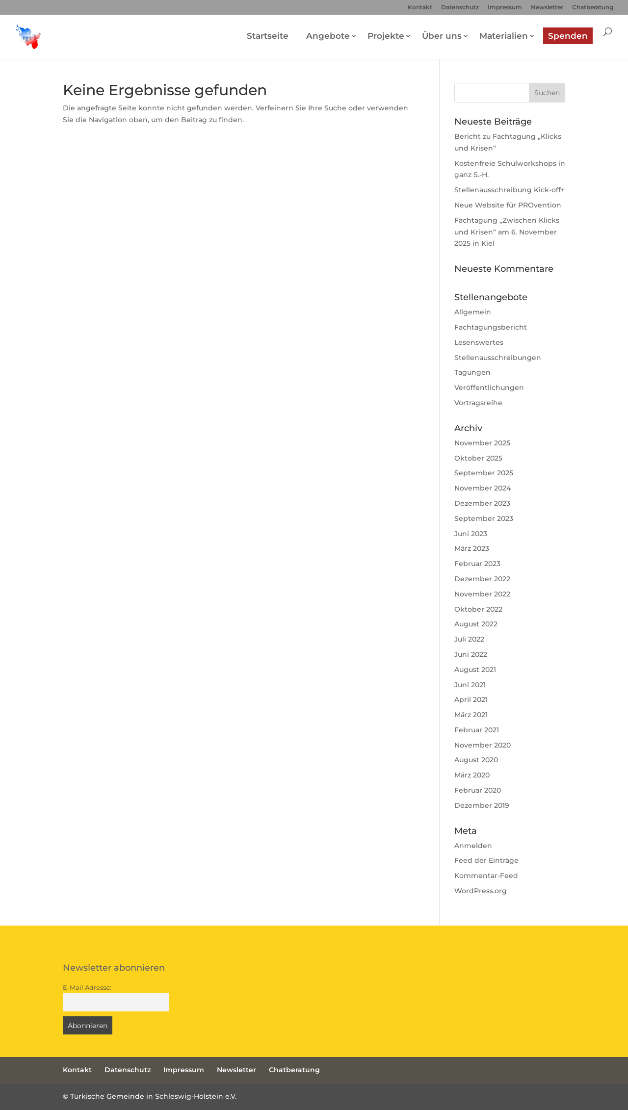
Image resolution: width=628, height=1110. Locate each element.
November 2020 (482, 745)
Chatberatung (592, 7)
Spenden (568, 36)
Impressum (505, 7)
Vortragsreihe (478, 402)
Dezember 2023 (482, 503)
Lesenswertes (478, 342)
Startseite (267, 36)
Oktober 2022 (478, 609)
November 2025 (482, 443)
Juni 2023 (470, 533)
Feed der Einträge (486, 860)
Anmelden (473, 845)
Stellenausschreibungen (497, 357)
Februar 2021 (476, 729)
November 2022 (482, 594)
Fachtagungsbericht (490, 327)
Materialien (503, 36)
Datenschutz (460, 7)
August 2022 (475, 624)
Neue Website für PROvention (507, 205)
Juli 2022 (469, 639)
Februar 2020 (477, 790)
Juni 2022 (470, 654)
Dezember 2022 (482, 578)
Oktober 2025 (478, 458)
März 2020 (472, 775)
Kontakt (420, 7)
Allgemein (472, 312)
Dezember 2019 (481, 805)
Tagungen (472, 372)
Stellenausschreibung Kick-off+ (509, 189)
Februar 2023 (477, 563)
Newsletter (547, 7)
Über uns (442, 36)
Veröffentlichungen (489, 387)
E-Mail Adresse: (87, 987)
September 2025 (483, 472)
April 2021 (471, 699)
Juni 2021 (470, 684)
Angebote (328, 36)
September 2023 (483, 518)
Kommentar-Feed (486, 875)
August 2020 (476, 759)
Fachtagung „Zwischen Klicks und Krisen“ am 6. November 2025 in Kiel (506, 232)
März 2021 (471, 714)
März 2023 (471, 548)
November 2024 (482, 488)
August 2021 (475, 669)
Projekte (385, 36)
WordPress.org (480, 890)
